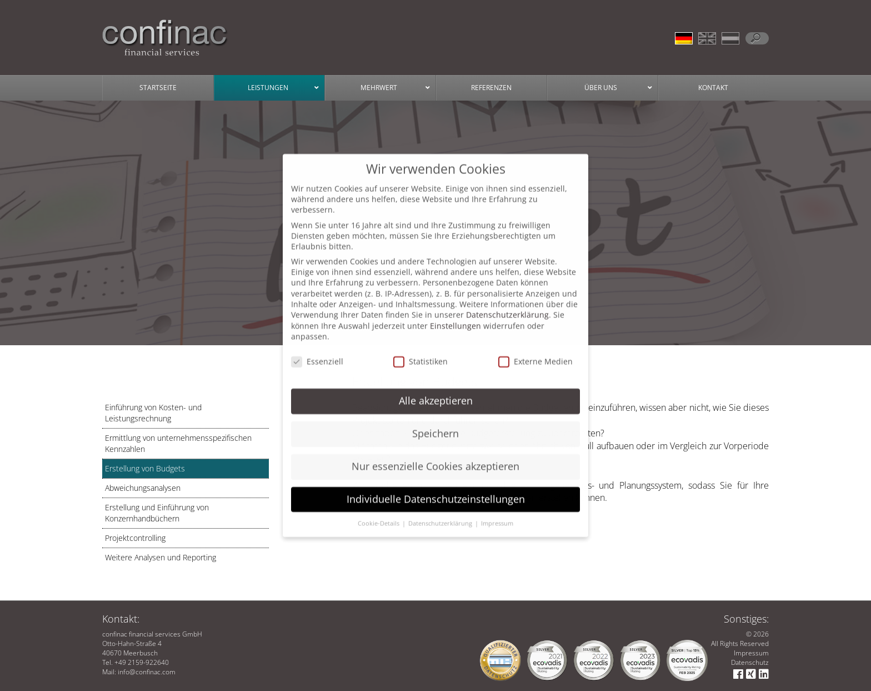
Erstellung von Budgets (145, 468)
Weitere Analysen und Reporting (160, 557)
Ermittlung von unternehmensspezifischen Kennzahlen (178, 443)
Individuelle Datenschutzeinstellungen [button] (436, 488)
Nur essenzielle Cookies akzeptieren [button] (435, 455)
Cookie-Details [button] (379, 512)
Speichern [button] (435, 422)
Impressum (751, 653)
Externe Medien (535, 350)
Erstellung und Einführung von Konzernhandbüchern (157, 513)
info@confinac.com (147, 672)
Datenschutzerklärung (507, 304)
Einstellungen (455, 315)
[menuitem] (686, 35)
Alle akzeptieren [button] (436, 389)
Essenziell (317, 350)
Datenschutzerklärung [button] (441, 512)
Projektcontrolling (135, 538)
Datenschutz (750, 662)
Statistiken (420, 350)
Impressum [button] (497, 512)
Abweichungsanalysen (143, 488)
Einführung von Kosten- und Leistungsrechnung (153, 413)
